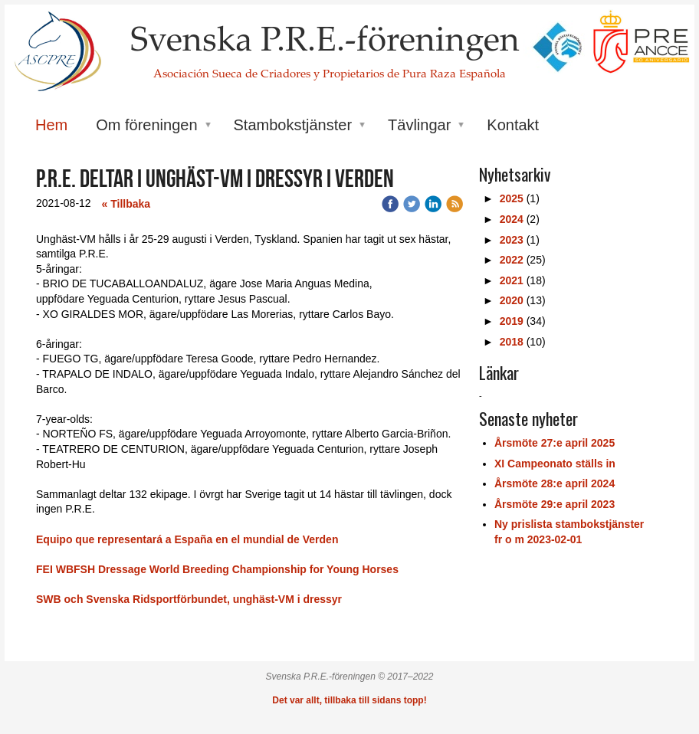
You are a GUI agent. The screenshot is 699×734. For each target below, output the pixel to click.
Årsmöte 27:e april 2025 (554, 443)
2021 (511, 280)
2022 (511, 260)
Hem (51, 124)
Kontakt (513, 124)
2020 (511, 300)
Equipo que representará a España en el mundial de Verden (188, 539)
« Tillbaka (126, 204)
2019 (511, 321)
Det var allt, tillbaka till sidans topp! (349, 700)
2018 (511, 342)
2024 (511, 219)
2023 (511, 240)
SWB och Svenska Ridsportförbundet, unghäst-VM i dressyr (189, 599)
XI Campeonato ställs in (554, 463)
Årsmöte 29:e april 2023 (554, 504)
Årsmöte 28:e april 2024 (554, 483)
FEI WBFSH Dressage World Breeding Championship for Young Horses (217, 569)
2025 (511, 198)
